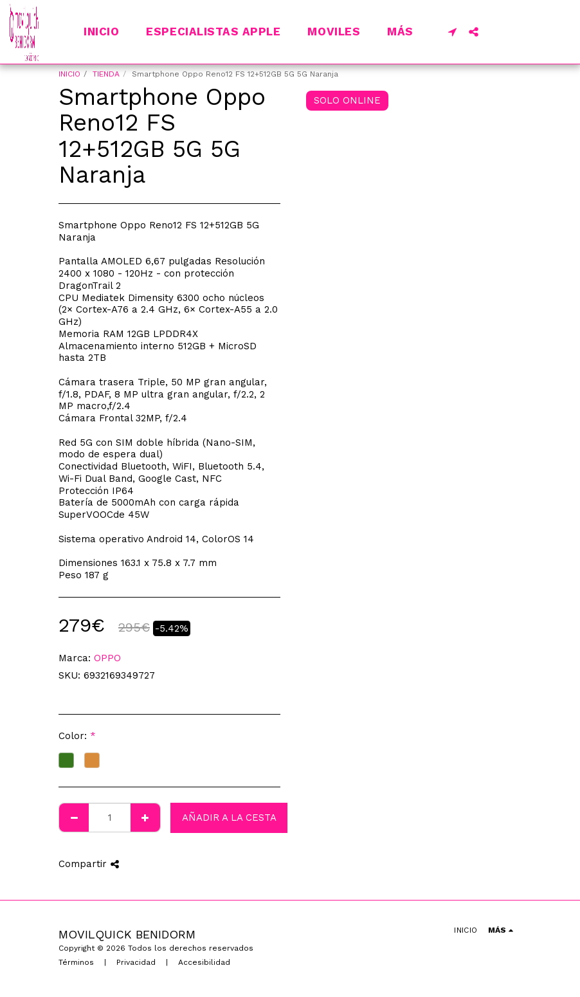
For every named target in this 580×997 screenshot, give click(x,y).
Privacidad (136, 962)
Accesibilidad (204, 962)
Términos (76, 962)
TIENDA (106, 73)
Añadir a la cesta (229, 817)
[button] (452, 31)
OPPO (107, 658)
